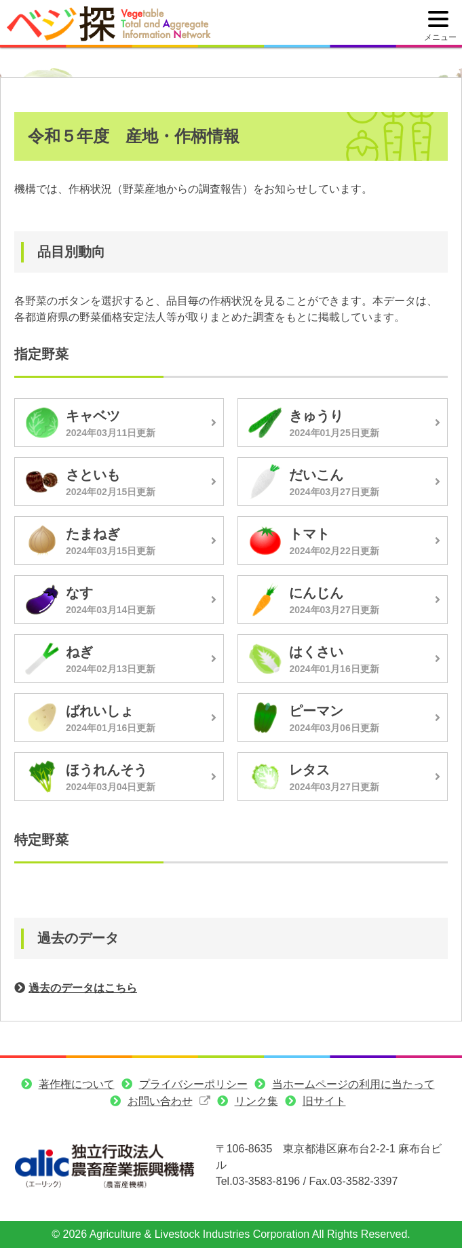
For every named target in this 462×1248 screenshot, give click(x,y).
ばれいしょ (100, 710)
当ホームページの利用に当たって (353, 1084)
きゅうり (316, 415)
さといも (93, 474)
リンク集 (256, 1101)
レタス (309, 769)
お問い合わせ (160, 1101)
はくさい (316, 651)
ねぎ (79, 651)
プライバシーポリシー (193, 1084)
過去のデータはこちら (82, 988)
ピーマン (316, 710)
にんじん (316, 592)
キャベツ (93, 415)
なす (79, 592)
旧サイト (324, 1101)
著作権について (77, 1084)
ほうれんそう (106, 769)
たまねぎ (93, 533)
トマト (309, 533)
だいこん (316, 474)
